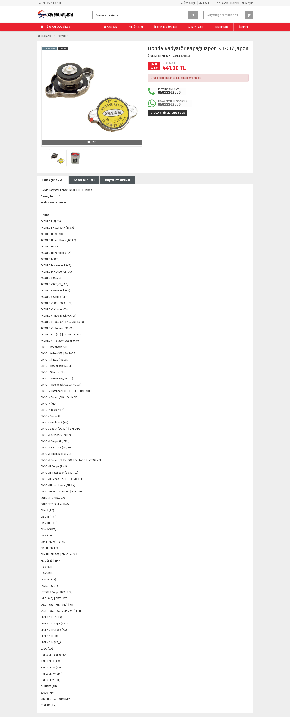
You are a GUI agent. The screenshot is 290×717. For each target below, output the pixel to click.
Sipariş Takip (195, 26)
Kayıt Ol (206, 3)
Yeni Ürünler (136, 26)
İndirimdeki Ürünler (165, 26)
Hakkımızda (221, 26)
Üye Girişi (188, 3)
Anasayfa (110, 27)
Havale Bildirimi (228, 3)
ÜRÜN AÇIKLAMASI (52, 180)
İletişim (247, 3)
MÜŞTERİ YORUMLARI (117, 180)
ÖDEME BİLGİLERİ (84, 180)
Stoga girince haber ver (168, 112)
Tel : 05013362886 (50, 3)
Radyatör (63, 36)
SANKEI (185, 55)
